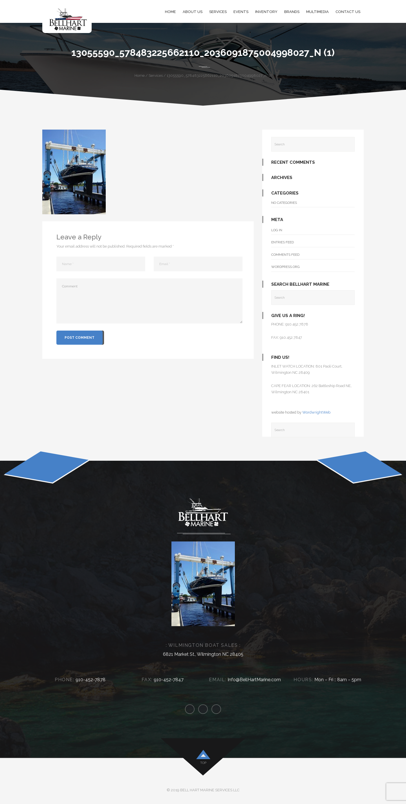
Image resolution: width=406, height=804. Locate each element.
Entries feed (282, 242)
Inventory (266, 12)
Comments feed (285, 255)
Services (218, 12)
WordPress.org (285, 267)
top (203, 763)
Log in (276, 230)
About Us (192, 12)
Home (170, 12)
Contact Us (348, 12)
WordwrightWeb (316, 412)
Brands (291, 12)
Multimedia (317, 12)
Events (240, 12)
